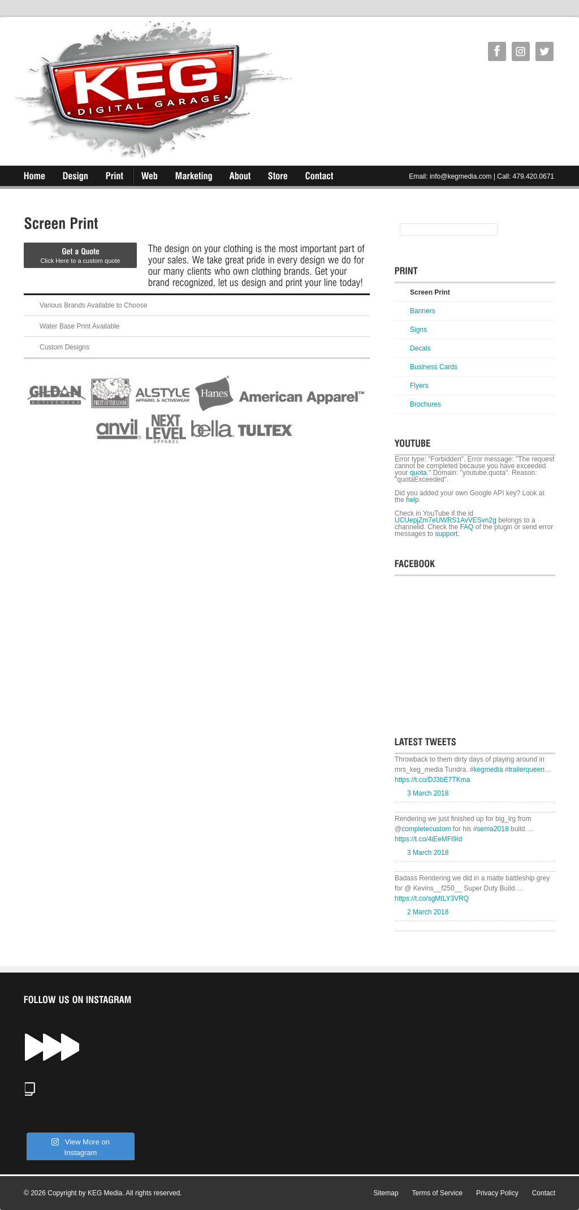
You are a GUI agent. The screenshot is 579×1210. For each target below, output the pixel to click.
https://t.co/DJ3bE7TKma (432, 780)
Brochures (425, 404)
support (446, 534)
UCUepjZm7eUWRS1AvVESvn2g (445, 520)
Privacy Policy (497, 1193)
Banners (422, 311)
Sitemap (386, 1193)
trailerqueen (526, 769)
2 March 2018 (427, 912)
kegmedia (488, 769)
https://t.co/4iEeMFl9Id (428, 839)
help (412, 500)
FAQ (466, 527)
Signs (418, 330)
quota (418, 473)
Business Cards (433, 367)
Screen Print (430, 292)
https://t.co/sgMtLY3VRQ (432, 898)
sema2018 (493, 829)
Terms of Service (437, 1193)
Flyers (419, 386)
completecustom (426, 829)
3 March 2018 (427, 793)
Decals (420, 348)
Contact (543, 1193)
